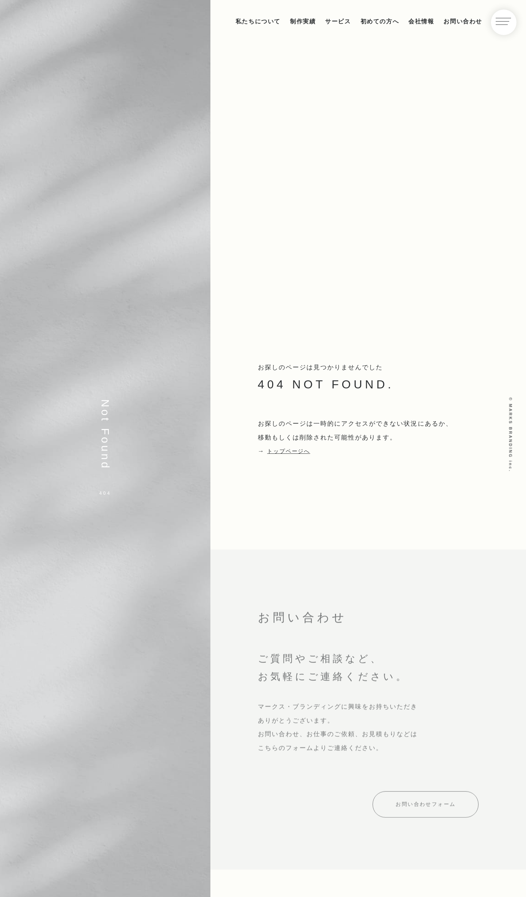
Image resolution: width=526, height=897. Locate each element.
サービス (338, 21)
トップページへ (291, 451)
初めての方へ (380, 21)
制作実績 (303, 21)
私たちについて (258, 21)
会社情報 (421, 21)
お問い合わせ (462, 21)
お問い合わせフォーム (425, 808)
